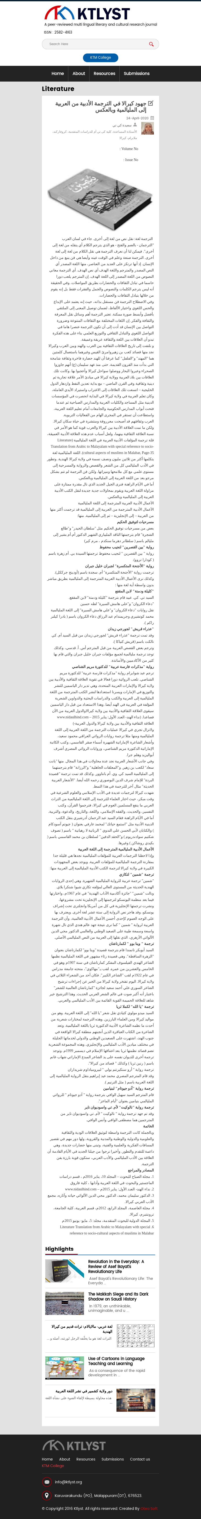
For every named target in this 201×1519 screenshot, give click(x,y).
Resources (104, 73)
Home (58, 73)
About (78, 73)
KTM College (100, 58)
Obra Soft (149, 1509)
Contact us (140, 1459)
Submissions (136, 73)
